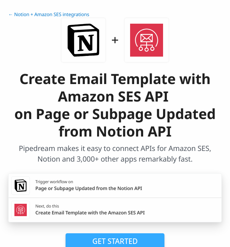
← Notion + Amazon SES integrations (48, 14)
